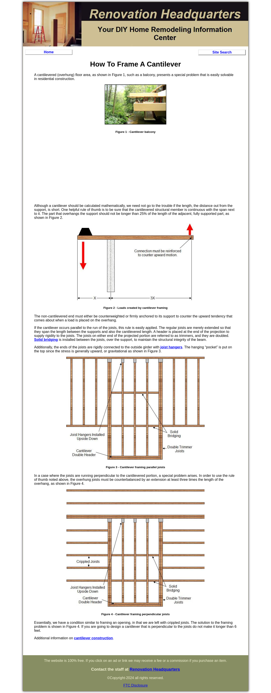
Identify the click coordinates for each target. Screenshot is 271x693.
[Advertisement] (135, 169)
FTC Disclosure (135, 685)
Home (48, 52)
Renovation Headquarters (155, 669)
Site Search (222, 52)
